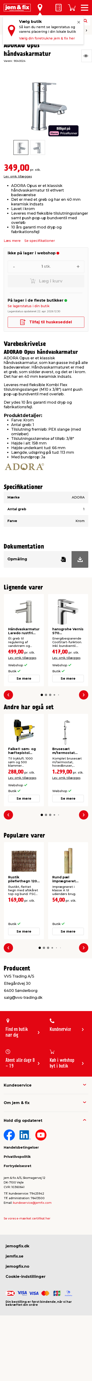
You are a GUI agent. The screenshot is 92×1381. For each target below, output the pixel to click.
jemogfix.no (17, 1266)
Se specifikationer (39, 241)
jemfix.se (14, 1256)
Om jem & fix (17, 1103)
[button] (42, 695)
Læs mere (12, 241)
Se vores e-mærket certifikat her (27, 1218)
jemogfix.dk (17, 1246)
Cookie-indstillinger (26, 1276)
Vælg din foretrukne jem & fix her (47, 38)
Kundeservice (18, 1085)
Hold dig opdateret (23, 1120)
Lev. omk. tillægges (18, 176)
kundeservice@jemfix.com (32, 1202)
